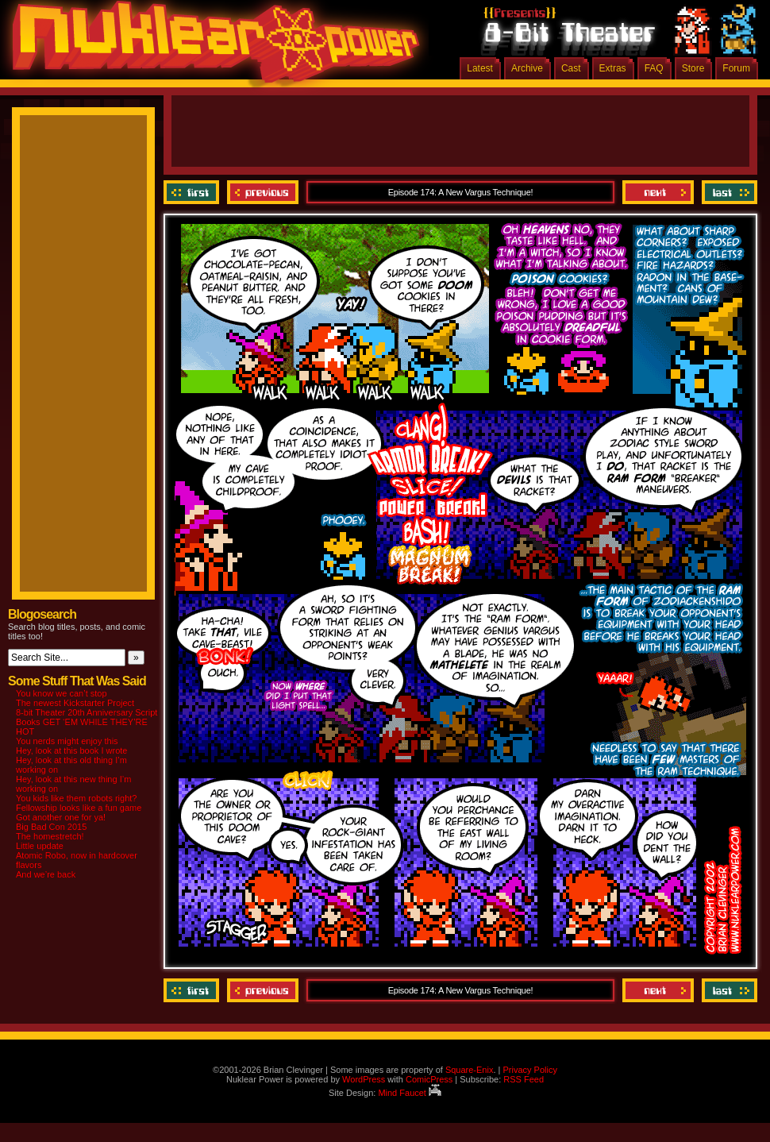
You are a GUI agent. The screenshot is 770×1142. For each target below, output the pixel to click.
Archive (527, 68)
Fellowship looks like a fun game (78, 807)
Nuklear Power (210, 47)
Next (658, 192)
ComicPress (429, 1079)
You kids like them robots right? (76, 798)
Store (693, 68)
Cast (571, 68)
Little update (40, 846)
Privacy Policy (529, 1069)
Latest (480, 68)
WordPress (363, 1079)
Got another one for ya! (61, 817)
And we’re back (45, 874)
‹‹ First (193, 192)
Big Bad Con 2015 (51, 826)
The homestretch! (50, 836)
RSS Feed (523, 1079)
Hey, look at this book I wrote (71, 750)
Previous (262, 192)
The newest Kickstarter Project (75, 703)
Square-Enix (469, 1069)
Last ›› (727, 192)
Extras (612, 68)
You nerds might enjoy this (67, 741)
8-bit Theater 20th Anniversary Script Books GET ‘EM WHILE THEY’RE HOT (86, 722)
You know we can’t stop (61, 693)
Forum (736, 68)
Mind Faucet (409, 1093)
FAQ (654, 68)
